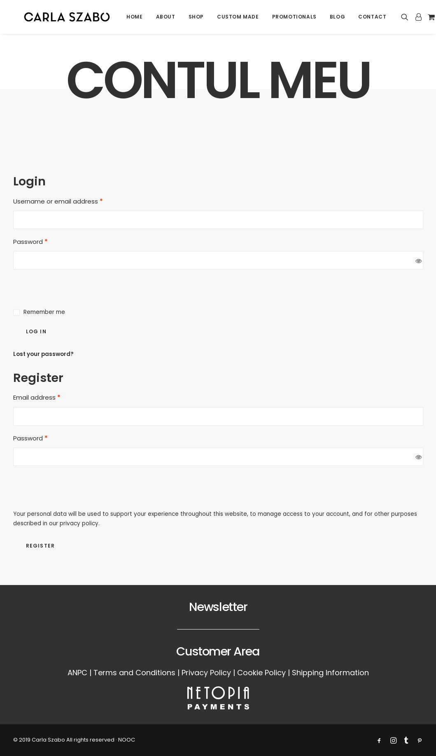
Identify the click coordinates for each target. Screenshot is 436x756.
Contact (373, 18)
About (166, 18)
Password (30, 241)
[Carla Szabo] (67, 18)
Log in (36, 331)
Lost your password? (43, 354)
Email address (37, 397)
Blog (338, 18)
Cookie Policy (261, 672)
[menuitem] (135, 18)
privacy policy (79, 523)
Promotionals (295, 18)
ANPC (77, 672)
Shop (197, 18)
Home (136, 18)
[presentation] (75, 285)
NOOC (126, 740)
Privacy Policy (206, 672)
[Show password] (416, 260)
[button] (407, 18)
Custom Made (239, 18)
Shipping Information (330, 672)
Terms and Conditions (134, 672)
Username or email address (58, 201)
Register (40, 545)
